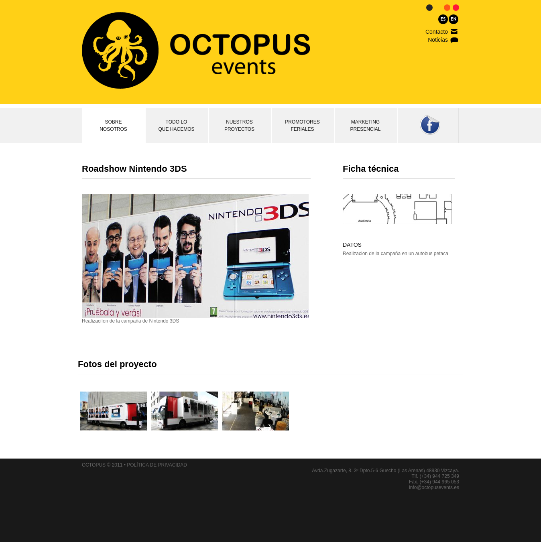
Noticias (438, 40)
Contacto (436, 31)
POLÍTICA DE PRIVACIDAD (157, 465)
